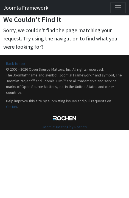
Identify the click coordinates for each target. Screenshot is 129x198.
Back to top (15, 63)
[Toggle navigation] (118, 7)
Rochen (64, 118)
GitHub (11, 106)
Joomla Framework (25, 7)
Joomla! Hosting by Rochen (64, 126)
